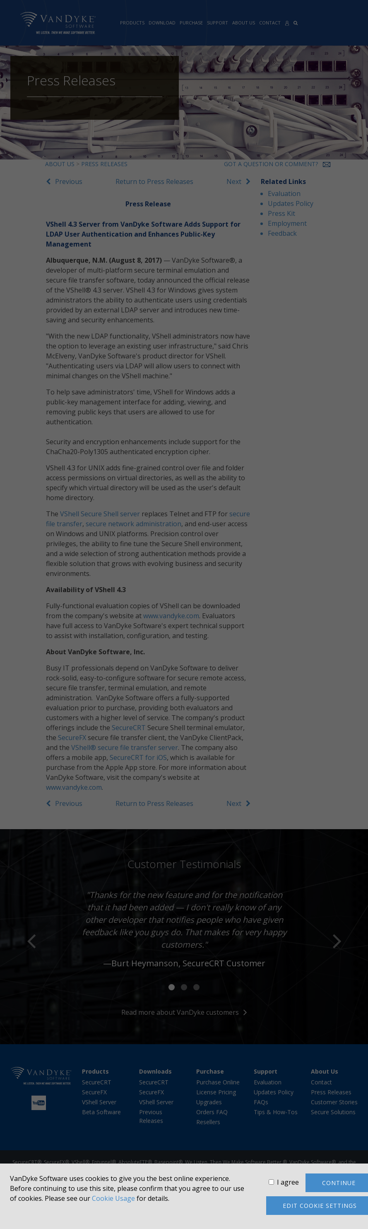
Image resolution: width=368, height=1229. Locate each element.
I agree (288, 1182)
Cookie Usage (113, 1198)
